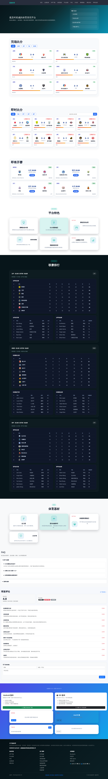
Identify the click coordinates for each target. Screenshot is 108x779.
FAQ (71, 2)
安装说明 (58, 731)
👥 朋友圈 (83, 763)
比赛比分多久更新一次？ (11, 570)
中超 (29, 46)
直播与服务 (6, 581)
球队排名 (89, 2)
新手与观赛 (6, 560)
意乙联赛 (42, 756)
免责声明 (57, 775)
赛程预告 (82, 2)
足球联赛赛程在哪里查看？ (11, 575)
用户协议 (52, 775)
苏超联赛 (42, 770)
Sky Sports (72, 754)
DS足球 (72, 756)
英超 (18, 114)
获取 (50, 727)
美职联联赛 (42, 758)
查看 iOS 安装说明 (81, 707)
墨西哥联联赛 (43, 765)
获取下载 (14, 720)
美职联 (34, 46)
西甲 (23, 114)
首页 (41, 2)
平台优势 (66, 2)
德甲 (34, 114)
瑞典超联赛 (42, 763)
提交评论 (102, 677)
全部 (13, 46)
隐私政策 (47, 775)
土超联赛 (42, 767)
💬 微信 (78, 763)
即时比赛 (95, 2)
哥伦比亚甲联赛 (43, 761)
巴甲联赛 (42, 754)
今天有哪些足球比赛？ (10, 564)
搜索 (95, 114)
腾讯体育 (72, 761)
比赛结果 (46, 2)
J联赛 (18, 46)
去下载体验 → (103, 592)
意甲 (29, 114)
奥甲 (24, 46)
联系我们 (61, 775)
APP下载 (53, 2)
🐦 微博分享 (73, 763)
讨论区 (76, 2)
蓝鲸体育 (12, 3)
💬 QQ (88, 763)
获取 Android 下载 (27, 707)
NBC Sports (73, 758)
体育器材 (59, 2)
